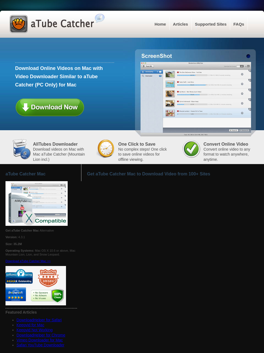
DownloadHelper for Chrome (40, 335)
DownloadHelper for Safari (39, 320)
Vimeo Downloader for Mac (39, 340)
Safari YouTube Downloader (40, 345)
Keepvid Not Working (34, 330)
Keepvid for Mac (30, 325)
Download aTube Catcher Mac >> (28, 261)
